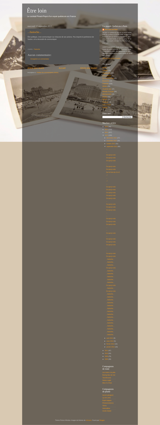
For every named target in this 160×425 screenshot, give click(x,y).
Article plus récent (35, 68)
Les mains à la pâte (108, 372)
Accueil (62, 68)
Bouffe (104, 68)
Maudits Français (108, 91)
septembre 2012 (112, 146)
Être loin (37, 10)
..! (106, 175)
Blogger (102, 420)
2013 (106, 132)
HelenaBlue (106, 408)
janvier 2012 (111, 347)
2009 (106, 356)
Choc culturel (106, 76)
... (106, 149)
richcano (89, 420)
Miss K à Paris (107, 383)
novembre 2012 (112, 141)
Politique (105, 102)
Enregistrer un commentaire (40, 59)
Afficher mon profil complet (111, 58)
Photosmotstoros (108, 403)
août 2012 (110, 338)
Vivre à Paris (106, 105)
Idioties (104, 86)
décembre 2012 (112, 138)
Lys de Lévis (106, 398)
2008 (106, 359)
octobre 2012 (111, 144)
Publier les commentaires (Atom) (47, 72)
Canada (105, 70)
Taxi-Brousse (106, 378)
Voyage (104, 107)
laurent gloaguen (108, 395)
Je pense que (106, 89)
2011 (106, 350)
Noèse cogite (106, 380)
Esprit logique (106, 400)
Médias (104, 97)
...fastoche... (34, 32)
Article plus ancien (88, 68)
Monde (104, 99)
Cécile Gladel (106, 411)
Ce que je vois (111, 155)
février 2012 (111, 344)
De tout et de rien (108, 78)
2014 (106, 129)
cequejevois (106, 73)
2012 (106, 135)
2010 (106, 353)
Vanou (104, 405)
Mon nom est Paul (111, 29)
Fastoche (37, 49)
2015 (106, 126)
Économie (105, 81)
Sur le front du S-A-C (113, 172)
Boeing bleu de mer (108, 375)
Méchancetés (106, 94)
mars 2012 (110, 341)
